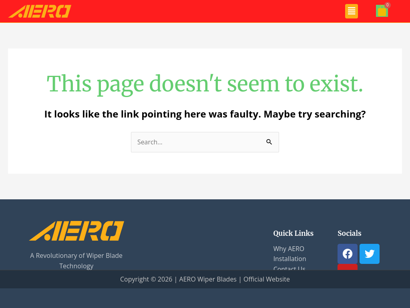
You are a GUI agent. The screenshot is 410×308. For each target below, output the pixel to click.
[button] (351, 11)
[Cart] (382, 11)
